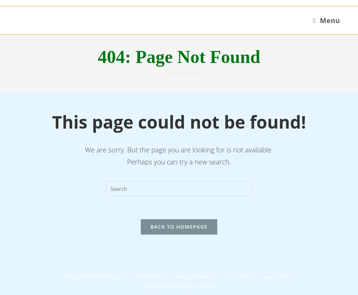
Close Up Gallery (236, 276)
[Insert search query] (179, 188)
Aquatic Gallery (277, 276)
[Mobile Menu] (326, 20)
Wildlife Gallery (150, 276)
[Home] (159, 72)
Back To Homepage (179, 226)
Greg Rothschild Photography (96, 276)
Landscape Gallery (192, 276)
